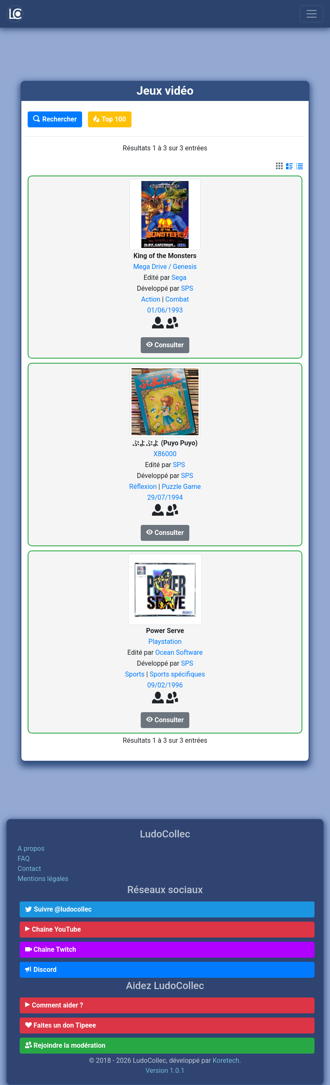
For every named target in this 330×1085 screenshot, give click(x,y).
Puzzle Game (181, 487)
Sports (135, 674)
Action (151, 299)
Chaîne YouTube (53, 929)
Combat (177, 299)
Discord (41, 970)
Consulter (165, 345)
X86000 (164, 454)
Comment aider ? (54, 1005)
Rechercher (55, 119)
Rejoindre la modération (65, 1045)
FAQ (24, 859)
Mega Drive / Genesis (165, 267)
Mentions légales (43, 879)
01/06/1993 (165, 310)
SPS (187, 288)
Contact (29, 869)
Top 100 (109, 119)
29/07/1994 (165, 497)
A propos (31, 848)
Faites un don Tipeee (60, 1025)
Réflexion (144, 487)
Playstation (164, 642)
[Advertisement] (165, 55)
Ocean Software (179, 652)
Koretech (226, 1060)
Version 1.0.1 (164, 1071)
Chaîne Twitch (50, 949)
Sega (178, 278)
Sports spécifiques (177, 674)
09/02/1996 (165, 685)
